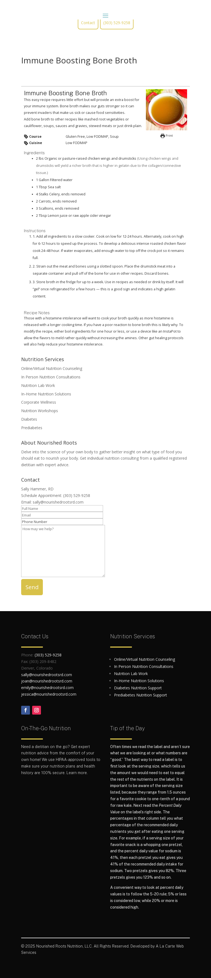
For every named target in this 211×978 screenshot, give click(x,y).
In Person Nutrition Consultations (50, 377)
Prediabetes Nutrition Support (140, 695)
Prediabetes (31, 427)
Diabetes (29, 419)
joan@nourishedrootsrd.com (46, 681)
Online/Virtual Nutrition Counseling (51, 368)
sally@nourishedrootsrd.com (58, 502)
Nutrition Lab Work (38, 385)
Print (166, 135)
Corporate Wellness (38, 402)
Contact (88, 22)
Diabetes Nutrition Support (138, 687)
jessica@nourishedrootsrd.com (48, 694)
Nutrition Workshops (39, 410)
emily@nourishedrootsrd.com (47, 687)
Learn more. (77, 773)
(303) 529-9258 (116, 22)
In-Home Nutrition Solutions (46, 394)
